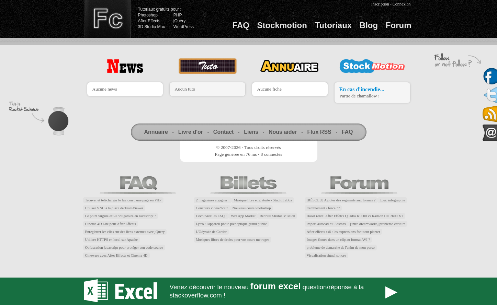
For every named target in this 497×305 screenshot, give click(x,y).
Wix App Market (243, 216)
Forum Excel (249, 291)
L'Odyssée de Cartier (211, 232)
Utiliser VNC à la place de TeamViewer (114, 208)
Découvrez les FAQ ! (211, 216)
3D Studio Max (151, 26)
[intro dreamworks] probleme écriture (378, 224)
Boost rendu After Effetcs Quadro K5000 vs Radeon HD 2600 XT (355, 216)
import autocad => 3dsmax (326, 224)
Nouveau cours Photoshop (252, 208)
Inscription (380, 4)
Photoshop (148, 15)
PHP (177, 15)
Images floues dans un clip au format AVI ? (338, 240)
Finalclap (107, 19)
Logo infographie (392, 200)
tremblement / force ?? (323, 208)
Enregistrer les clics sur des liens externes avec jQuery (125, 232)
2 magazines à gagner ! (212, 200)
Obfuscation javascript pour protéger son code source (124, 247)
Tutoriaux (333, 25)
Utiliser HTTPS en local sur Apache (111, 240)
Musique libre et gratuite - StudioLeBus (263, 200)
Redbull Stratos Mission (277, 216)
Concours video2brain (212, 208)
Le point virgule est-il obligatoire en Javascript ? (120, 216)
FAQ (241, 25)
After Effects (149, 21)
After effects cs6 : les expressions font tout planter (343, 232)
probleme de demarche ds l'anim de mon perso (341, 247)
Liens (251, 132)
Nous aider (283, 132)
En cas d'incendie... (361, 89)
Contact (223, 132)
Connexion (402, 4)
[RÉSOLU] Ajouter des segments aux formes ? (341, 200)
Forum (398, 25)
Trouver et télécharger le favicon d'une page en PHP (123, 200)
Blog (369, 25)
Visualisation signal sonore (326, 255)
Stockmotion (282, 25)
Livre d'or (190, 132)
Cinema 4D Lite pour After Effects (110, 224)
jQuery (179, 21)
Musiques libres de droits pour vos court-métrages (232, 240)
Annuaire (156, 132)
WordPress (183, 26)
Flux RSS (319, 132)
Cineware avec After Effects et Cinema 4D (116, 255)
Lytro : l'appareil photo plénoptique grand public (231, 224)
